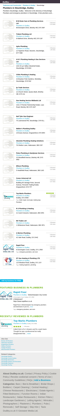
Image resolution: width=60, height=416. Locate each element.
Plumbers (37, 403)
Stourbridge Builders (6, 356)
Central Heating (39, 387)
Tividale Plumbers (6, 347)
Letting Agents (34, 400)
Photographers (10, 403)
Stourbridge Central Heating (8, 358)
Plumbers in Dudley (20, 295)
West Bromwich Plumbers (8, 349)
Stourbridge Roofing (6, 365)
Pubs (46, 403)
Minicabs (48, 400)
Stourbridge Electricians (7, 359)
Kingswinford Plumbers (7, 344)
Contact (28, 373)
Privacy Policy (41, 373)
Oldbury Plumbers (6, 346)
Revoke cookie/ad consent (23, 377)
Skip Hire (34, 407)
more (31, 307)
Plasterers (25, 403)
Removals (8, 407)
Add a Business (42, 380)
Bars (18, 384)
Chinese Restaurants (13, 390)
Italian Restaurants (26, 397)
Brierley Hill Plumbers (7, 341)
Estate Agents (46, 390)
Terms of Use (44, 377)
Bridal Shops (47, 384)
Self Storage (21, 407)
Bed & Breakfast (31, 384)
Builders (7, 387)
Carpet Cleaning (21, 387)
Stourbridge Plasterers (7, 363)
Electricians (32, 390)
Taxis (43, 407)
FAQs (29, 380)
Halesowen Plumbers (7, 342)
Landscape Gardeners (14, 400)
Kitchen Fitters (45, 397)
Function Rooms (29, 394)
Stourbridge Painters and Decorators (11, 361)
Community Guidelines (14, 380)
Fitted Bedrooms (11, 394)
